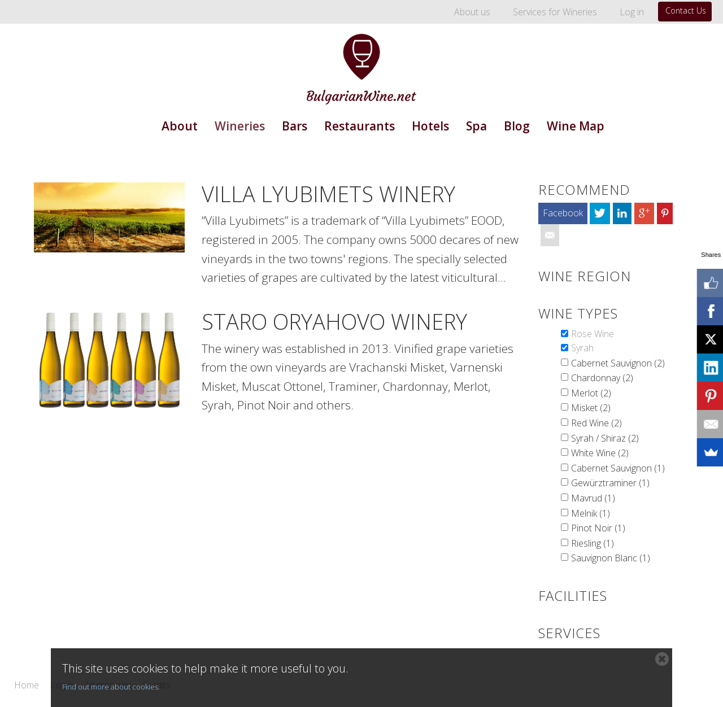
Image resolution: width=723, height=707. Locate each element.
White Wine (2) (600, 453)
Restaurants (359, 126)
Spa (476, 126)
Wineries (240, 126)
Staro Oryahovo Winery (334, 321)
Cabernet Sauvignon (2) (618, 363)
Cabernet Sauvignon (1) (618, 468)
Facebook (563, 213)
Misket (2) (591, 407)
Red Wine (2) (596, 423)
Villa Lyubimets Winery (328, 193)
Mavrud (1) (593, 498)
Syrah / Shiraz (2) (605, 438)
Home (26, 685)
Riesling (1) (592, 543)
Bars (294, 126)
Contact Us (685, 10)
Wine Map (575, 126)
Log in (632, 12)
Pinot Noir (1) (598, 528)
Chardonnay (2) (602, 378)
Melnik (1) (590, 513)
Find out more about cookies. (111, 687)
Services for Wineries (555, 12)
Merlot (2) (591, 393)
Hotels (430, 126)
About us (472, 12)
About (180, 126)
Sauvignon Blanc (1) (610, 558)
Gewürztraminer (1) (610, 483)
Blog (517, 126)
